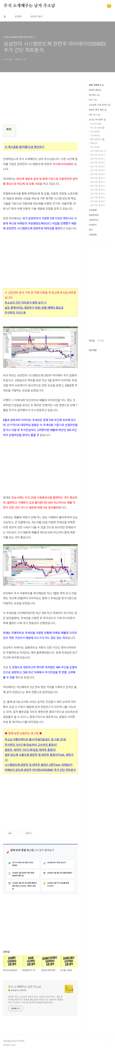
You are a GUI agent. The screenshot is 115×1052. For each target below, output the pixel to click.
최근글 (92, 340)
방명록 (18, 16)
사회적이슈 (94, 219)
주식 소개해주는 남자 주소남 (29, 6)
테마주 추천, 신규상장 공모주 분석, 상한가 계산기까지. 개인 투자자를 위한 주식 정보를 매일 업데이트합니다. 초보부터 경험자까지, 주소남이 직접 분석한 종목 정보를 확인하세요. (35, 999)
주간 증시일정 (97, 127)
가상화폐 (93, 209)
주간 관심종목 (96, 123)
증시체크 (94, 94)
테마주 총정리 (95, 89)
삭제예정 (93, 234)
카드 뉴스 (94, 114)
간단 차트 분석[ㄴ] (97, 158)
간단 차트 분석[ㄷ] (97, 162)
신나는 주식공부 (97, 119)
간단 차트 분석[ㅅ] (97, 178)
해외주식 (93, 143)
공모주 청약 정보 (97, 109)
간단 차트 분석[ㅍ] (97, 201)
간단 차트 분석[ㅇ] (97, 181)
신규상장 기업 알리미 (99, 104)
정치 (91, 229)
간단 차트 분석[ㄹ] (97, 166)
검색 (102, 6)
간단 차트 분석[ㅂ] (97, 174)
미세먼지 (93, 224)
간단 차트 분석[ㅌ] (97, 197)
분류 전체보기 (96, 84)
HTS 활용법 (95, 131)
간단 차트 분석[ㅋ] (97, 193)
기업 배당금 (95, 135)
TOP (109, 1042)
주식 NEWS (95, 147)
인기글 (101, 340)
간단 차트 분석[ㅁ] (97, 170)
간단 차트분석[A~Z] (98, 150)
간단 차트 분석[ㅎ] (97, 205)
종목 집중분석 (97, 139)
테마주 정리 (36, 16)
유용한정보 (94, 214)
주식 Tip (93, 99)
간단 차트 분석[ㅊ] (97, 189)
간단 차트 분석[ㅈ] (97, 185)
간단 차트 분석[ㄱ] (97, 154)
